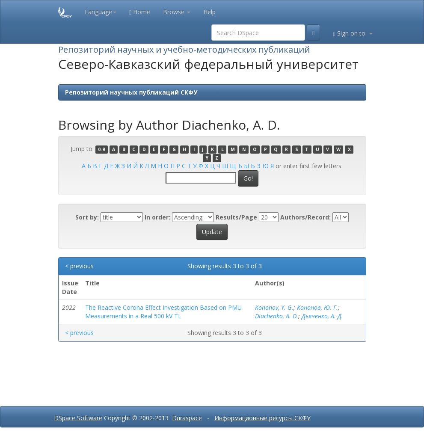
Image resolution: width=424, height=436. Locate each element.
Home (139, 12)
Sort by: (87, 217)
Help (209, 12)
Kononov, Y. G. (274, 307)
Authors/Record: (305, 217)
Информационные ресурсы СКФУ (262, 418)
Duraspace (187, 418)
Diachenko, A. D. (276, 316)
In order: (157, 217)
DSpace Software (78, 418)
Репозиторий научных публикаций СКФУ (131, 92)
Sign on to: (352, 33)
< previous (79, 266)
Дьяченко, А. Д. (322, 316)
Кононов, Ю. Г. (317, 307)
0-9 (101, 149)
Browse (176, 12)
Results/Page (236, 217)
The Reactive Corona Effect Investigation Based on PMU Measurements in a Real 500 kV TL (163, 311)
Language (100, 12)
